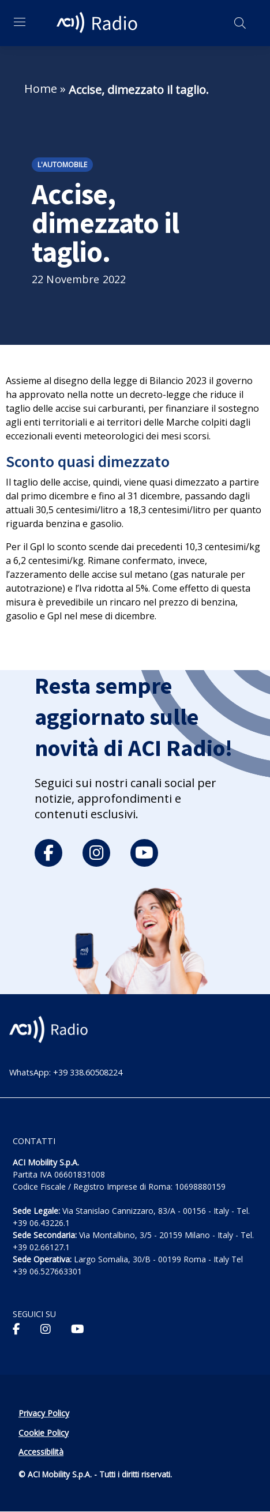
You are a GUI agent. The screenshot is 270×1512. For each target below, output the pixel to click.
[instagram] (96, 853)
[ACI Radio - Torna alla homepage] (98, 23)
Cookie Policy (43, 1432)
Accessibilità (40, 1451)
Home (40, 88)
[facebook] (48, 853)
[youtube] (144, 853)
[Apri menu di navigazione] (20, 22)
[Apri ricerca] (240, 23)
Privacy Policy (43, 1413)
